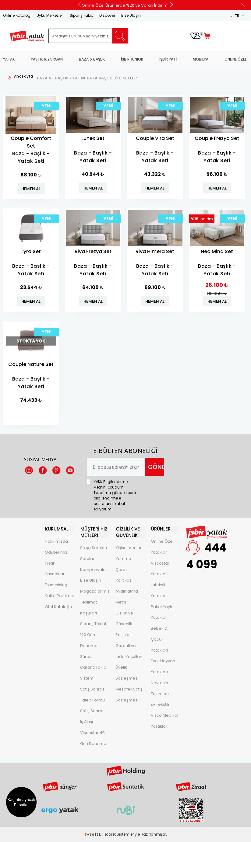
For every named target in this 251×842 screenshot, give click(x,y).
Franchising (56, 585)
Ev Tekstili (160, 705)
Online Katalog (16, 15)
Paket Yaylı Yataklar (161, 612)
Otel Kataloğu (58, 607)
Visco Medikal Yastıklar (164, 720)
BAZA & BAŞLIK (92, 59)
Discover (107, 15)
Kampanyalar (93, 569)
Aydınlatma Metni (126, 596)
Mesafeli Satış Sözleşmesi (129, 694)
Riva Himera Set (155, 251)
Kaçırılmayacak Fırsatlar (21, 802)
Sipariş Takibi (93, 624)
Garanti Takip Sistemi (93, 672)
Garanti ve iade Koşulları (128, 650)
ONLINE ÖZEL (235, 59)
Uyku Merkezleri (50, 15)
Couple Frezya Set (217, 138)
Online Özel (162, 541)
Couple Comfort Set (31, 142)
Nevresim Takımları (160, 688)
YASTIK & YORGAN (47, 59)
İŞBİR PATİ (168, 59)
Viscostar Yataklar (160, 568)
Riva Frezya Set (93, 251)
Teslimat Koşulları (88, 607)
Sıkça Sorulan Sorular (93, 553)
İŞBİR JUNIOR (132, 59)
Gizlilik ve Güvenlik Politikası (124, 624)
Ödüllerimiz (56, 552)
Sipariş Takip (81, 15)
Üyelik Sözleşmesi (126, 672)
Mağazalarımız (94, 591)
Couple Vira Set (155, 138)
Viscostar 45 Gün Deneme (93, 737)
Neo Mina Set (217, 251)
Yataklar (159, 552)
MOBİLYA (200, 59)
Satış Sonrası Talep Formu (92, 694)
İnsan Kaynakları (55, 568)
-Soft (91, 834)
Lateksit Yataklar (159, 590)
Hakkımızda (56, 541)
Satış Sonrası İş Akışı (92, 716)
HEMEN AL (31, 189)
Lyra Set (31, 251)
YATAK (9, 59)
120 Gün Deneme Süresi (88, 645)
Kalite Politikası (59, 596)
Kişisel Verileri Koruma (129, 553)
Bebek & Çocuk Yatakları (159, 639)
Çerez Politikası (124, 574)
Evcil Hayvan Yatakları (163, 666)
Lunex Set (92, 138)
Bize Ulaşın (131, 15)
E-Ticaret (107, 834)
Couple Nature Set (31, 364)
